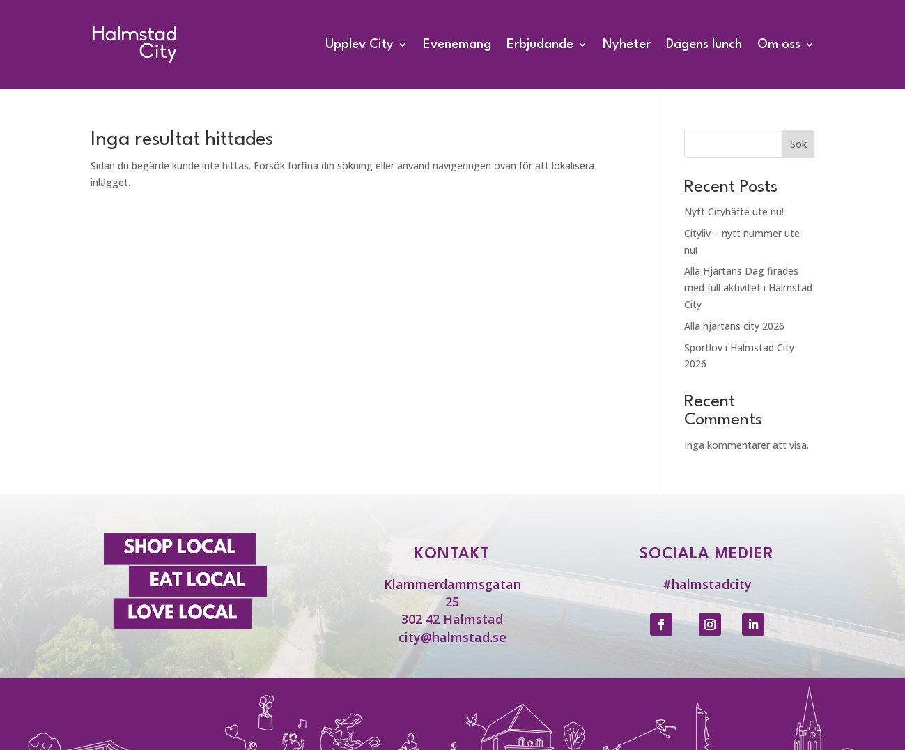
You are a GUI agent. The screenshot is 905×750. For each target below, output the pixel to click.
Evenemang (457, 44)
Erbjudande (539, 44)
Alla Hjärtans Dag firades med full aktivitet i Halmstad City (748, 287)
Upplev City (359, 44)
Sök (798, 144)
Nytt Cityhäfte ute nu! (734, 211)
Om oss (778, 44)
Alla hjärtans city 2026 (734, 325)
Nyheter (627, 44)
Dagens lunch (704, 44)
